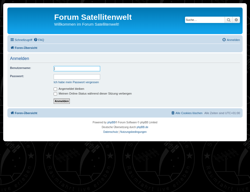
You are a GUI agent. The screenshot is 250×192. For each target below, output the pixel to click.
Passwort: (17, 76)
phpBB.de (142, 127)
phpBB (111, 122)
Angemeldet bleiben (69, 88)
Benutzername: (20, 67)
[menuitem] (39, 40)
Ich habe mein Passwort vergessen (76, 82)
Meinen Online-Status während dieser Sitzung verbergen (93, 93)
